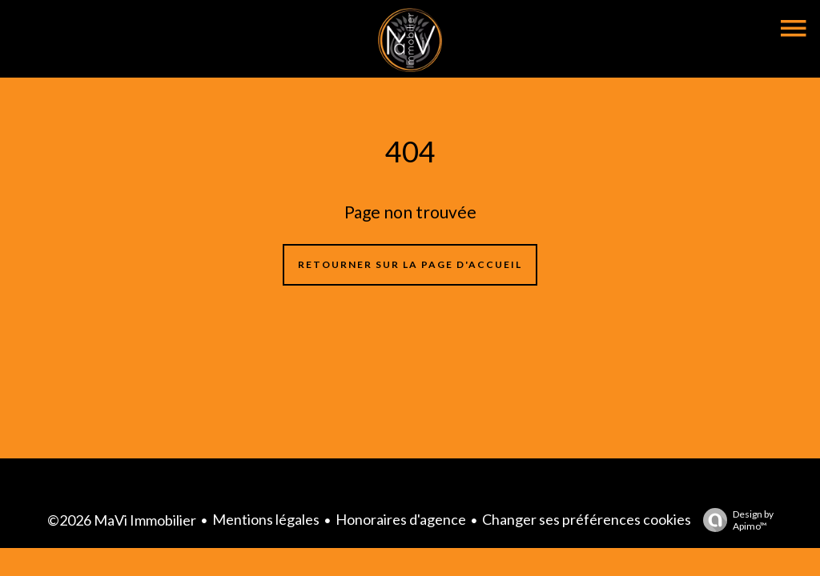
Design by (734, 520)
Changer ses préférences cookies (586, 519)
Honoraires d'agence (401, 519)
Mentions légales (266, 519)
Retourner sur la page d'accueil (410, 264)
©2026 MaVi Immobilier (121, 520)
